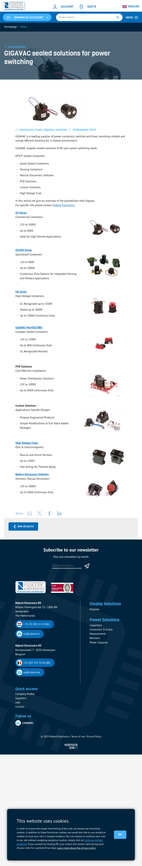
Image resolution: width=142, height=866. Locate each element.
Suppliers (20, 698)
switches (61, 130)
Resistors (94, 638)
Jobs (17, 702)
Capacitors (95, 626)
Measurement (97, 634)
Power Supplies (98, 643)
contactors (26, 130)
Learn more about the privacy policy (76, 848)
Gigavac (49, 130)
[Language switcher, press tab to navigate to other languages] (130, 6)
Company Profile (25, 694)
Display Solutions (105, 604)
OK (120, 834)
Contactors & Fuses (100, 630)
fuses (39, 130)
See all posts (23, 527)
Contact (19, 707)
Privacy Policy (94, 736)
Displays (94, 609)
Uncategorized (17, 47)
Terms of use (78, 736)
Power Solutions (104, 620)
